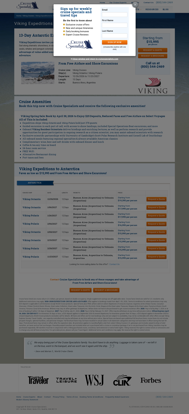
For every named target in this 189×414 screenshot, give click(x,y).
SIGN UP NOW (114, 42)
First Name (107, 20)
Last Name (107, 31)
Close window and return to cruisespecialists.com (95, 59)
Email (104, 10)
